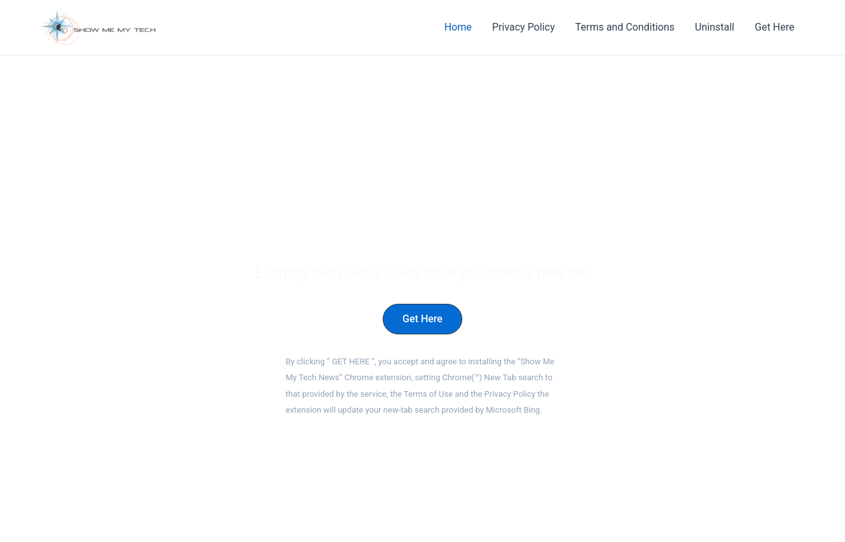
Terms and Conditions (624, 27)
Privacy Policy (523, 27)
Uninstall (714, 27)
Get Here (774, 27)
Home (458, 27)
